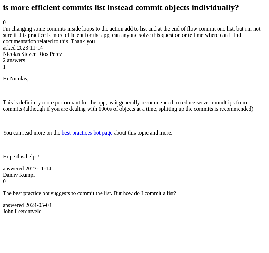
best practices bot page (87, 133)
